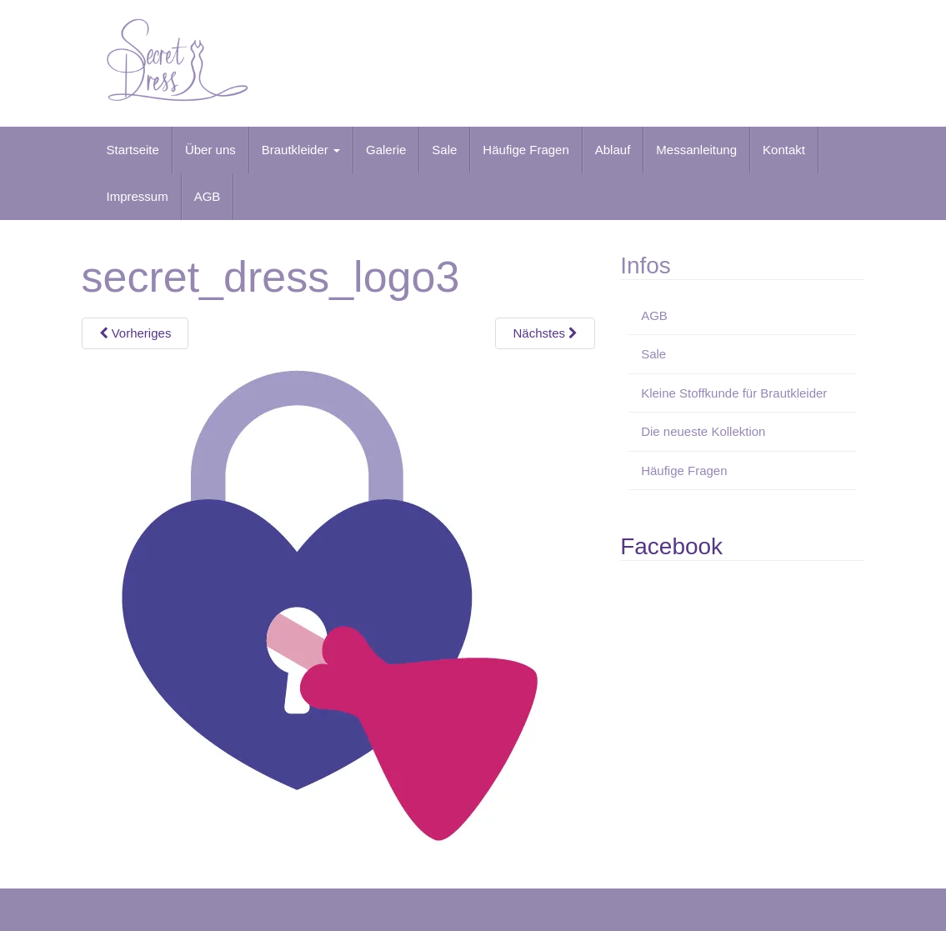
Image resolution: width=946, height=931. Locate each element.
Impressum (137, 196)
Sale (444, 150)
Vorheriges (135, 333)
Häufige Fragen (525, 150)
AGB (207, 196)
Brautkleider (301, 150)
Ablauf (613, 150)
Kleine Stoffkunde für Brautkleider (734, 393)
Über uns (210, 150)
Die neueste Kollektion (703, 431)
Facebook (671, 546)
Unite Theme (726, 913)
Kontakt (784, 150)
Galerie (386, 150)
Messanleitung (696, 150)
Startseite (133, 150)
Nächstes (545, 333)
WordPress (837, 913)
